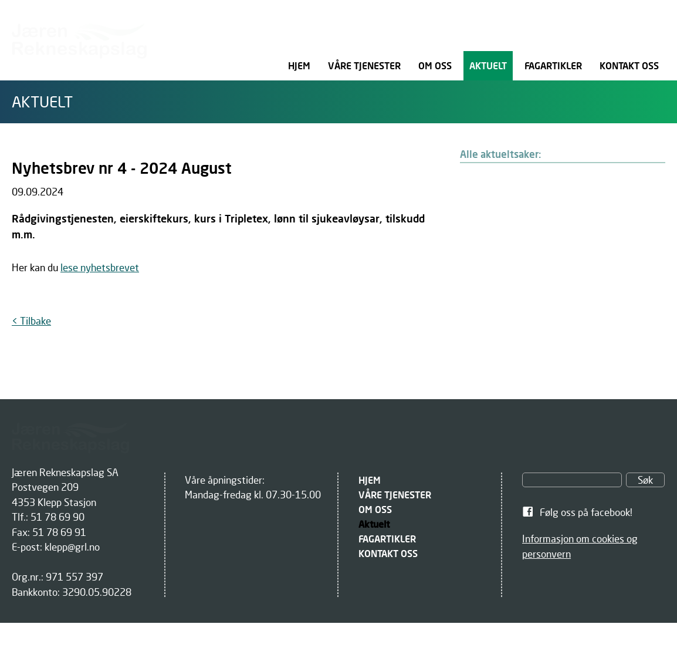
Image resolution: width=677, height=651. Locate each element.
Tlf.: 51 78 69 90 (48, 517)
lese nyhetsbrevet (99, 267)
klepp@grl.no (72, 547)
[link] (593, 512)
